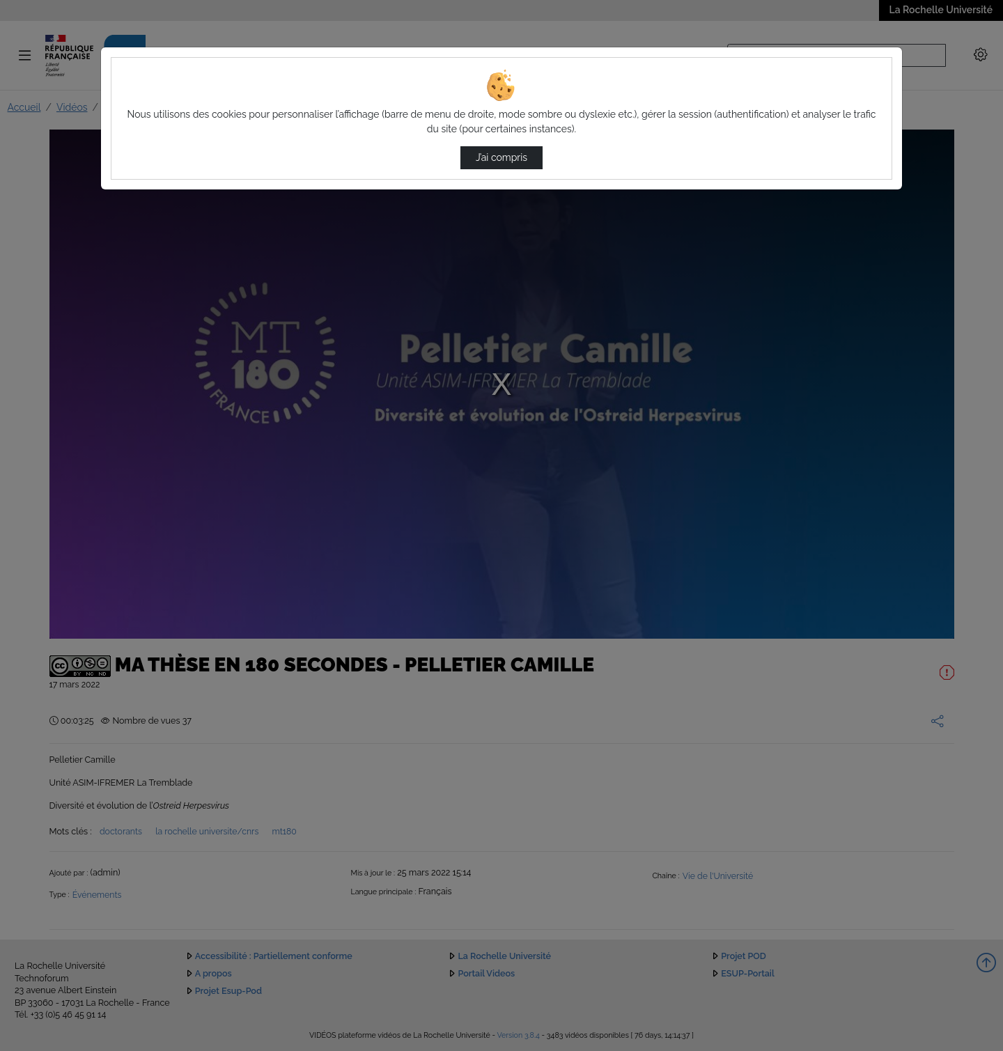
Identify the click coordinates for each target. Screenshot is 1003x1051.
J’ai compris (501, 157)
